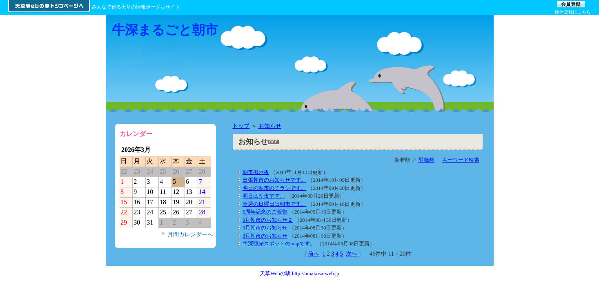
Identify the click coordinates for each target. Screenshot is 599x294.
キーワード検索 (460, 160)
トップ (240, 125)
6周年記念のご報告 (265, 212)
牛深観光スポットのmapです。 (279, 244)
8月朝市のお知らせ (265, 236)
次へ (351, 253)
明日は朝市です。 (264, 196)
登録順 (426, 160)
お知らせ (269, 125)
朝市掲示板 (256, 172)
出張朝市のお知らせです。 (274, 180)
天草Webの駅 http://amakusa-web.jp (299, 273)
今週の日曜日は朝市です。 (274, 204)
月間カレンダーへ (190, 234)
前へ (313, 253)
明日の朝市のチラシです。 (274, 188)
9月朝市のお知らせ (265, 228)
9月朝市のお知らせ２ (268, 220)
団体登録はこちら (573, 11)
